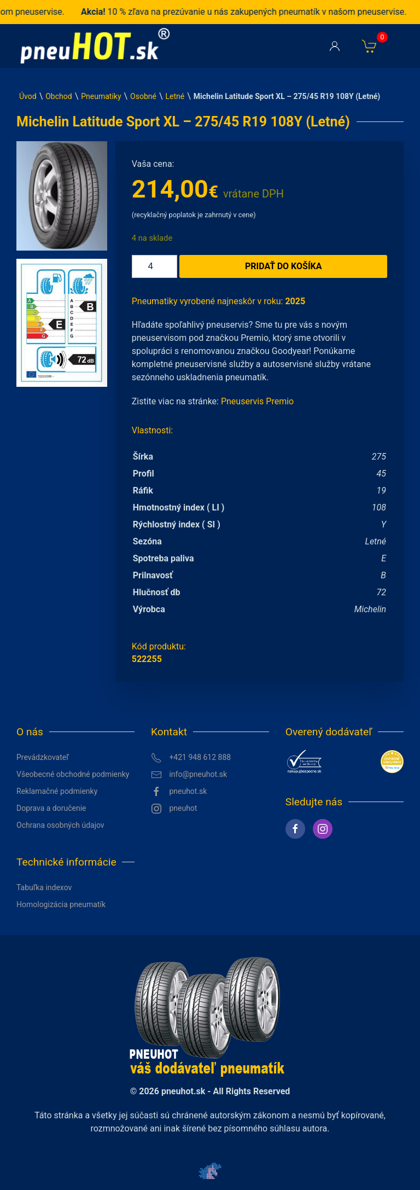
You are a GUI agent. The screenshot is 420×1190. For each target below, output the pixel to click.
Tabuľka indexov (44, 887)
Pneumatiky (101, 96)
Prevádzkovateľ (42, 757)
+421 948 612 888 (191, 757)
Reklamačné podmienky (56, 791)
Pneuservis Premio (257, 401)
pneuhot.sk (179, 791)
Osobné (143, 96)
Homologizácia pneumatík (61, 904)
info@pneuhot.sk (189, 774)
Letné (175, 96)
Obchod (58, 96)
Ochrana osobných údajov (60, 825)
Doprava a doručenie (51, 808)
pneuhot (174, 808)
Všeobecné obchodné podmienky (72, 774)
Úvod (28, 96)
